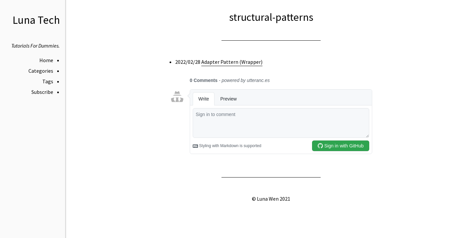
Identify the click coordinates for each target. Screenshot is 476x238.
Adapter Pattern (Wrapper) (231, 62)
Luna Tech (36, 20)
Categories (40, 70)
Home (46, 60)
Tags (47, 81)
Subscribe (42, 92)
